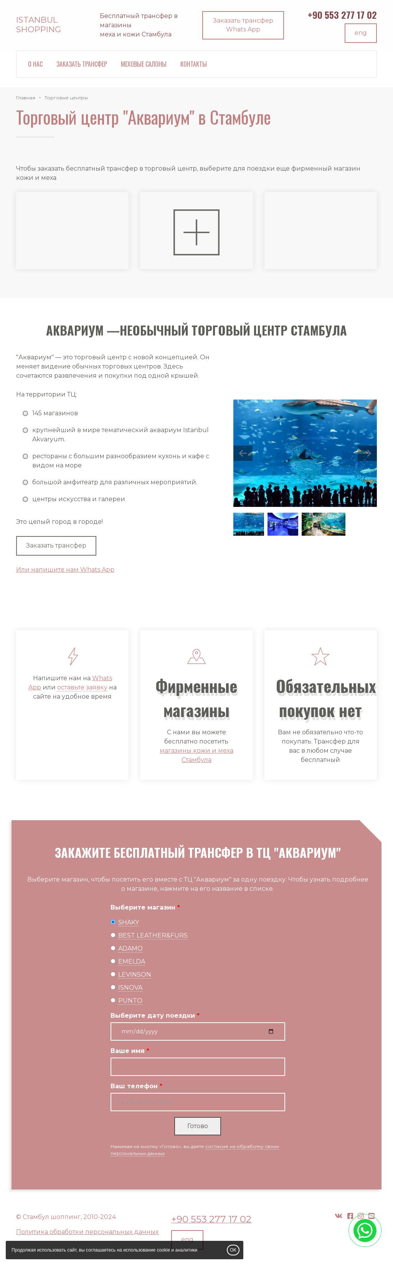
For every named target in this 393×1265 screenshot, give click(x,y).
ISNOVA (130, 987)
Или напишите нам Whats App (65, 569)
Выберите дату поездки (153, 1015)
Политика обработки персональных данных (87, 1231)
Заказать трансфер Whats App (243, 25)
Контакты (193, 64)
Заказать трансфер (81, 64)
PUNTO (130, 1000)
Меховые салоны (144, 64)
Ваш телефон (134, 1086)
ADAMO (130, 948)
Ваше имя (128, 1050)
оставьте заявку (82, 687)
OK (233, 1250)
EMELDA (131, 961)
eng (361, 32)
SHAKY (128, 922)
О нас (35, 64)
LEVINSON (134, 974)
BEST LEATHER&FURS (153, 935)
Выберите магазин (143, 907)
